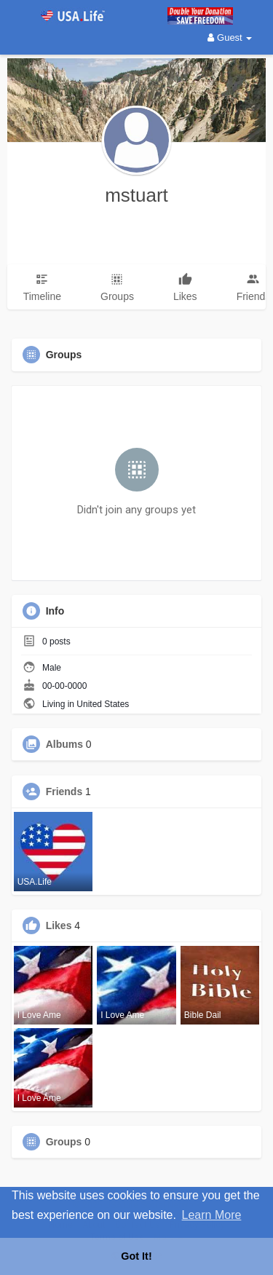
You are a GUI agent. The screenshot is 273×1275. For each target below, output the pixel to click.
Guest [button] (229, 37)
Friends (64, 791)
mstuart (136, 195)
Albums (64, 744)
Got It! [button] (136, 1256)
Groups (64, 1142)
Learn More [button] (212, 1215)
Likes (59, 925)
